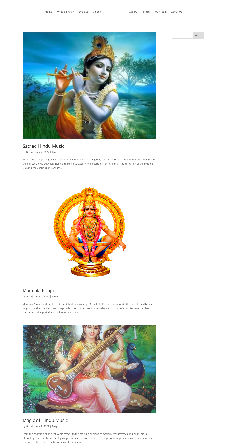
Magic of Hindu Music (45, 420)
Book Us (83, 12)
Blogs (55, 152)
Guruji (29, 152)
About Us (176, 12)
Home (48, 12)
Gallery (133, 12)
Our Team (161, 12)
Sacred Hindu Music (43, 146)
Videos (97, 12)
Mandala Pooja (38, 290)
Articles (146, 12)
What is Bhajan (65, 12)
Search (198, 35)
